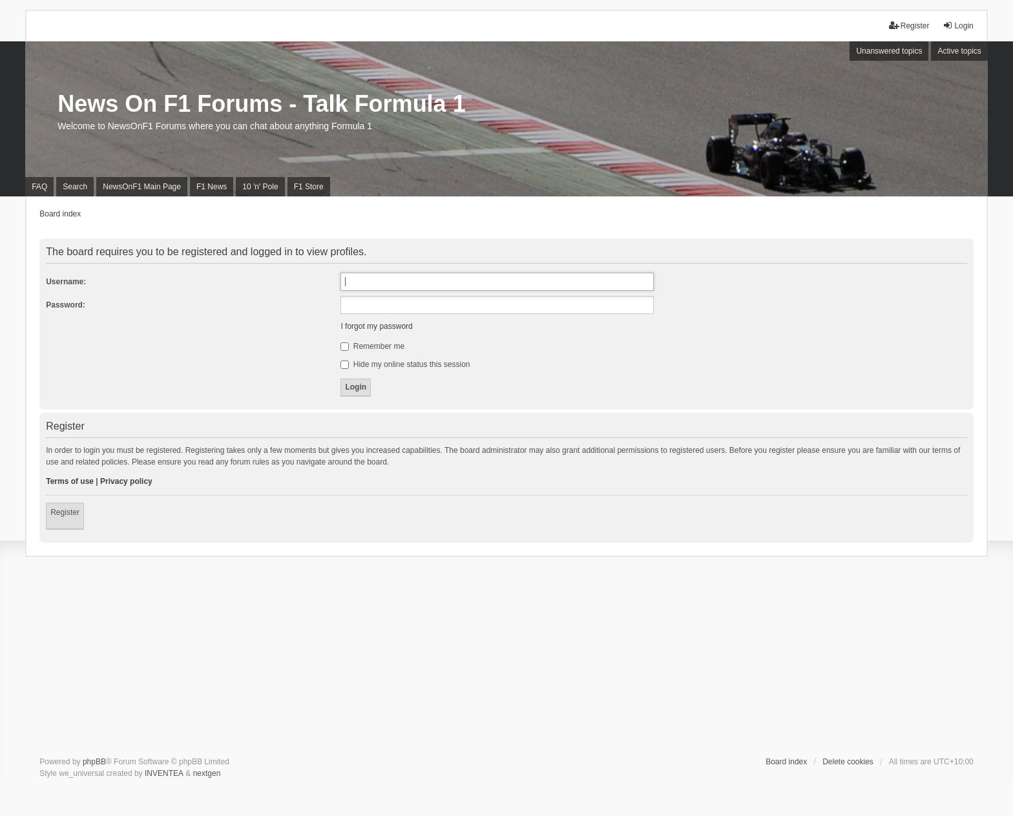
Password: (65, 304)
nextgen (207, 773)
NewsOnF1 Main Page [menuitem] (142, 186)
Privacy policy (126, 481)
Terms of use (70, 481)
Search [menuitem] (75, 186)
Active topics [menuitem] (959, 51)
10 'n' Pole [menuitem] (260, 186)
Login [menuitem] (958, 25)
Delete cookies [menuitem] (847, 761)
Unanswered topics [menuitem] (889, 51)
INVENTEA (164, 773)
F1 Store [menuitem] (309, 186)
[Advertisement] (506, 659)
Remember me (372, 346)
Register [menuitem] (909, 25)
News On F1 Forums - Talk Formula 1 (261, 103)
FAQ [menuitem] (39, 186)
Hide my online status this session (405, 364)
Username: (66, 281)
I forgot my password (376, 326)
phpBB (94, 761)
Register (64, 512)
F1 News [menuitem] (211, 186)
